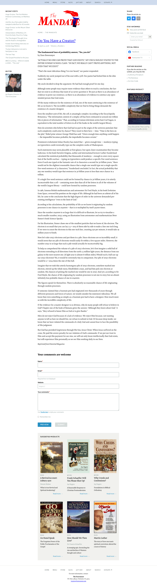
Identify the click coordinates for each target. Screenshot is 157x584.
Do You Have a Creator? (57, 40)
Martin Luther (100, 537)
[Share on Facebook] (134, 18)
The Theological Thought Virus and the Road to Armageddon (16, 39)
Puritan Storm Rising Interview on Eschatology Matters (17, 45)
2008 (47, 46)
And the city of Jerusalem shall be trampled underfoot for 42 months (17, 23)
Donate (107, 570)
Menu (55, 2)
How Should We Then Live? (77, 539)
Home (47, 2)
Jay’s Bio (79, 2)
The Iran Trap (10, 54)
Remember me (45, 417)
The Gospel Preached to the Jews (17, 58)
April (41, 46)
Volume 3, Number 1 (58, 46)
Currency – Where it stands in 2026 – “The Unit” (17, 62)
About (88, 2)
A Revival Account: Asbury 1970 (48, 479)
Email (40, 371)
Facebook (135, 52)
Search (98, 2)
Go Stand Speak (47, 537)
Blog (71, 2)
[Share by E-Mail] (138, 18)
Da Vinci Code (133, 81)
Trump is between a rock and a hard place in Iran (16, 50)
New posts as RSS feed (138, 30)
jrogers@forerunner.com (78, 581)
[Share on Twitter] (129, 18)
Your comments (43, 392)
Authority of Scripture (135, 75)
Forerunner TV (137, 58)
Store (63, 2)
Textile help (44, 412)
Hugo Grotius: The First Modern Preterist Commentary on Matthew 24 (18, 16)
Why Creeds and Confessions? (101, 479)
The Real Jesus (133, 78)
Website (40, 382)
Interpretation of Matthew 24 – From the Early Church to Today (16, 34)
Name (40, 361)
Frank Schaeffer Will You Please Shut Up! (76, 479)
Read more (57, 494)
